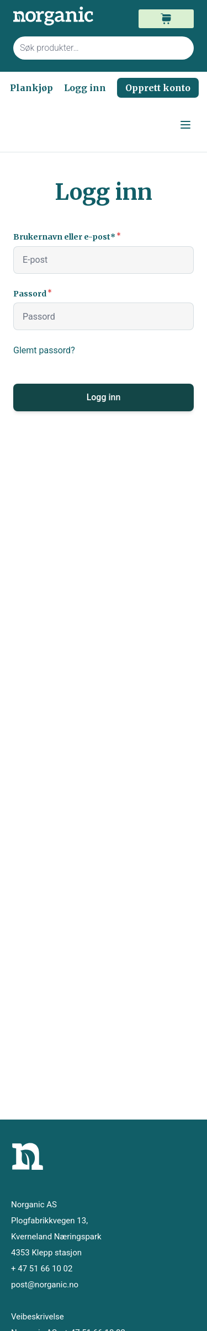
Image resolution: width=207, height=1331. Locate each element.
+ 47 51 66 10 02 (41, 1269)
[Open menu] (185, 125)
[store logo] (58, 16)
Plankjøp (31, 87)
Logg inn (85, 87)
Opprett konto (157, 87)
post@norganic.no (44, 1285)
